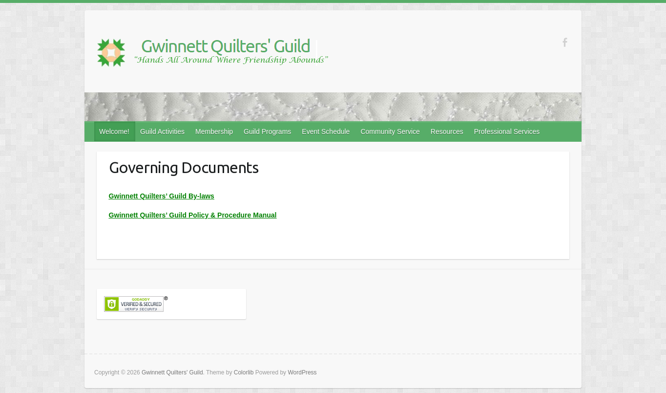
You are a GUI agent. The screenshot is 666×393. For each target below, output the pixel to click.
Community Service (389, 131)
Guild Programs (267, 131)
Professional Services (507, 131)
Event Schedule (326, 131)
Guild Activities (162, 131)
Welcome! (114, 131)
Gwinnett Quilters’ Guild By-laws (161, 196)
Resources (447, 131)
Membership (214, 131)
